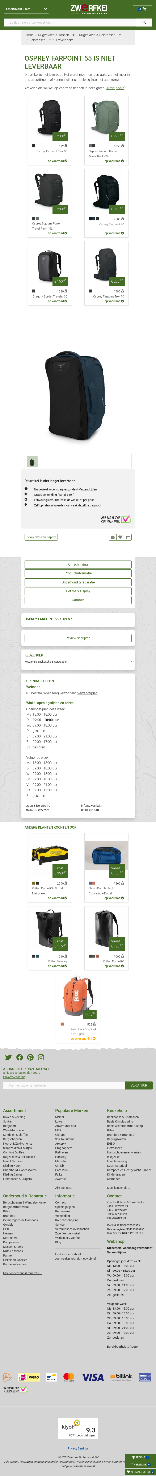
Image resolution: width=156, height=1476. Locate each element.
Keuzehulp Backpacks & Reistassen (46, 661)
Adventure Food (65, 1126)
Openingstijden (65, 1207)
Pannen (8, 1255)
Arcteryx (60, 1143)
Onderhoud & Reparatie (25, 1195)
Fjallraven (61, 1152)
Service (59, 1224)
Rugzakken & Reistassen (19, 1156)
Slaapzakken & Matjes (17, 1148)
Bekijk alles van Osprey (41, 537)
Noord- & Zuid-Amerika (18, 1143)
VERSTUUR (139, 1085)
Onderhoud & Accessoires (20, 1170)
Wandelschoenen (14, 1130)
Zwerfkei (60, 1179)
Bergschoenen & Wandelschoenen (25, 1202)
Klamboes (113, 1179)
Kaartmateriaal (117, 1165)
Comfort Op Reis (14, 1152)
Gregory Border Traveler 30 (50, 296)
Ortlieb (59, 1165)
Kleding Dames (12, 1174)
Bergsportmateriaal (16, 1207)
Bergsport (9, 1126)
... (72, 35)
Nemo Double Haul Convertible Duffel (101, 891)
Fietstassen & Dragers (17, 1179)
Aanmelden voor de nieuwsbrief (75, 1258)
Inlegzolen (113, 1156)
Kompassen (11, 1242)
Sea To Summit (65, 1139)
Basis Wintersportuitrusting (125, 1126)
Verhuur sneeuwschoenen (72, 1229)
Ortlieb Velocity (57, 961)
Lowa (59, 1121)
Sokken (8, 1121)
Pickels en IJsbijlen (15, 1260)
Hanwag (60, 1156)
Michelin (60, 1161)
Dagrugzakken (116, 1139)
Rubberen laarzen (14, 1264)
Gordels (8, 1224)
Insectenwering (117, 1161)
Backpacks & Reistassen (123, 1117)
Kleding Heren (12, 1165)
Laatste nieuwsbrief (68, 1254)
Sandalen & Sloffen (15, 1134)
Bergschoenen (12, 1139)
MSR (58, 1130)
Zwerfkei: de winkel (67, 1233)
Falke (58, 1174)
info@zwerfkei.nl (92, 805)
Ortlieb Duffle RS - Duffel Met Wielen (47, 891)
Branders (9, 1215)
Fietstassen (114, 1148)
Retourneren (63, 1211)
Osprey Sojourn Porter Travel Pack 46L (46, 226)
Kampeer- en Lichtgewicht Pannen (129, 1170)
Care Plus (61, 1170)
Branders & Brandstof (121, 1134)
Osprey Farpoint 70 (111, 224)
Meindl (59, 1117)
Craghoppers (63, 1148)
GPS (6, 1229)
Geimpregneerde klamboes (20, 1220)
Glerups (60, 1134)
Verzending (62, 1215)
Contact (60, 1202)
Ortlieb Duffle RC (113, 961)
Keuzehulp (117, 1110)
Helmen (8, 1233)
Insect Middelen (13, 1161)
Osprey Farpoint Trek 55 (52, 151)
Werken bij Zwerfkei (67, 1238)
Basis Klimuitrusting (120, 1121)
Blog (58, 1242)
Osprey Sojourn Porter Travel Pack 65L (103, 154)
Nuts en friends (13, 1251)
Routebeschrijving (67, 1220)
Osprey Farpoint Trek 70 (108, 296)
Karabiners (10, 1238)
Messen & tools (13, 1246)
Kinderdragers (116, 1174)
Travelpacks (115, 88)
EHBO (111, 1143)
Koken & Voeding (14, 1117)
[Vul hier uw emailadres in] (64, 1085)
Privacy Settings (78, 1448)
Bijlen (110, 1130)
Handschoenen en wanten (124, 1152)
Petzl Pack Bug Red (83, 1032)
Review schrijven (78, 638)
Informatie (65, 1195)
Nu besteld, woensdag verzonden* (65, 489)
